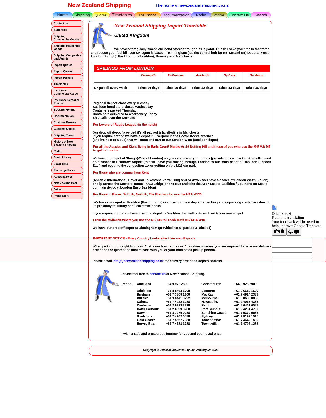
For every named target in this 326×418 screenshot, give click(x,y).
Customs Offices (64, 128)
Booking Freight (64, 109)
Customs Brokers (65, 122)
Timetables (61, 84)
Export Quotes (63, 71)
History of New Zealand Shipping (65, 143)
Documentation (64, 116)
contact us (158, 274)
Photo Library (62, 157)
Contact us (61, 23)
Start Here (60, 29)
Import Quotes (63, 65)
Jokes (57, 189)
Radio (57, 151)
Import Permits (63, 77)
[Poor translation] (293, 232)
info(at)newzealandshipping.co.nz (138, 261)
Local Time (61, 164)
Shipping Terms (64, 135)
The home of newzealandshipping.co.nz (191, 5)
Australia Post (63, 176)
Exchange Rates (64, 170)
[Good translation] (279, 232)
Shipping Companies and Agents (67, 57)
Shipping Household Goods (67, 47)
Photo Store (61, 195)
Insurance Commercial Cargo (66, 92)
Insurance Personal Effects (66, 102)
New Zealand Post (65, 183)
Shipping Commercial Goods (66, 38)
